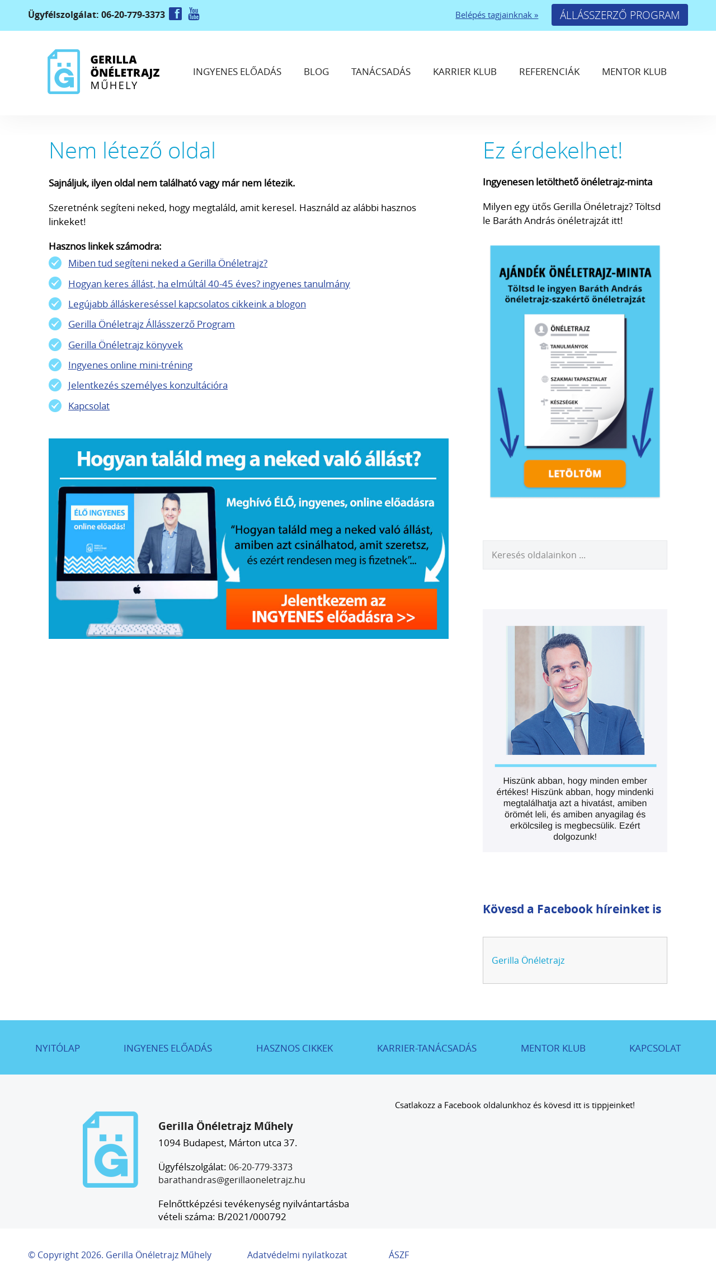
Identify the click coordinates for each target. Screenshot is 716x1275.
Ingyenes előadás (237, 71)
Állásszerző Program (620, 15)
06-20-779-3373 (261, 1167)
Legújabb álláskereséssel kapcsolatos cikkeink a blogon (187, 303)
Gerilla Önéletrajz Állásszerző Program (151, 323)
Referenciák (549, 71)
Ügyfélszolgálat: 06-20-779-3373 (97, 14)
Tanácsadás (381, 71)
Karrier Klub (465, 71)
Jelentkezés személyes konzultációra (148, 385)
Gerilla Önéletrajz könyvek (125, 344)
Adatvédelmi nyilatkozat (297, 1255)
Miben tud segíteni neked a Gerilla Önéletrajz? (167, 262)
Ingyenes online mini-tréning (130, 364)
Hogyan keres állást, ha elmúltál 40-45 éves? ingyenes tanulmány (209, 283)
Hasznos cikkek (294, 1048)
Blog (316, 71)
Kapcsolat (89, 405)
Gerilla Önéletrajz (528, 960)
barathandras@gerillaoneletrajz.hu (231, 1180)
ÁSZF (399, 1255)
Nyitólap (57, 1048)
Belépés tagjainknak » (496, 15)
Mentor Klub (634, 71)
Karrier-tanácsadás (427, 1048)
